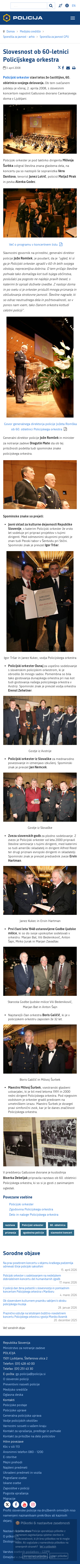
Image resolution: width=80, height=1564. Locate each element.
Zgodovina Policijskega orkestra (31, 1209)
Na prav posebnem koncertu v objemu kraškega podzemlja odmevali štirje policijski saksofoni (38, 1264)
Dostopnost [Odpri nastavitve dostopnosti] (67, 6)
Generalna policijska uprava (22, 1415)
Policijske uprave (14, 1410)
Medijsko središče (15, 1389)
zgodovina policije (34, 1233)
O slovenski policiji (16, 1379)
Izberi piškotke (59, 1556)
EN (74, 6)
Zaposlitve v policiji (16, 1488)
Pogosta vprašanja (15, 1493)
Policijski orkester (21, 1204)
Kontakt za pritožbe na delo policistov (29, 1436)
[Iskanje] (51, 5)
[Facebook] (16, 1504)
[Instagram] (33, 1504)
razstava (10, 1225)
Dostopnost (11, 1541)
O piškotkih (11, 1536)
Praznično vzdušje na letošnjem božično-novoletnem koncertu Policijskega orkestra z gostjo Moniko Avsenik (35, 1315)
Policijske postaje (15, 1405)
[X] (7, 1504)
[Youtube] (24, 1504)
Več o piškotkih (48, 1546)
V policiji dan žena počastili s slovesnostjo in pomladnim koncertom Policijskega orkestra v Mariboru (36, 1290)
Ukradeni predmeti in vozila (22, 1472)
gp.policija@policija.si (31, 1374)
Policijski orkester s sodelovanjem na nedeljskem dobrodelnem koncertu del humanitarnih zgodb (32, 1277)
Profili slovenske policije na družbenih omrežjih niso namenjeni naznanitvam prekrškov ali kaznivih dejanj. (39, 1515)
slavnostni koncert (61, 1233)
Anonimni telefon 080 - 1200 (23, 1452)
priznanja (11, 1233)
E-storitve (10, 1457)
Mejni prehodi (12, 1462)
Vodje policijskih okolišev (20, 1421)
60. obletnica (57, 1225)
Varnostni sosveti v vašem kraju (24, 1426)
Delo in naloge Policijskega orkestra (33, 1214)
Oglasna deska (13, 1395)
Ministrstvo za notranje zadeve (24, 1348)
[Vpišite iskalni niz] (29, 5)
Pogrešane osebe (15, 1478)
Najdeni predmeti (15, 1467)
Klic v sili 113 (11, 1447)
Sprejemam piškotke (35, 1556)
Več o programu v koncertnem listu (33, 244)
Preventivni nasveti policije (21, 1384)
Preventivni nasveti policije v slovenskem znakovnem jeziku (61, 6)
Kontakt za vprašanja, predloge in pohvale (32, 1431)
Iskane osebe (12, 1483)
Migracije (9, 1498)
